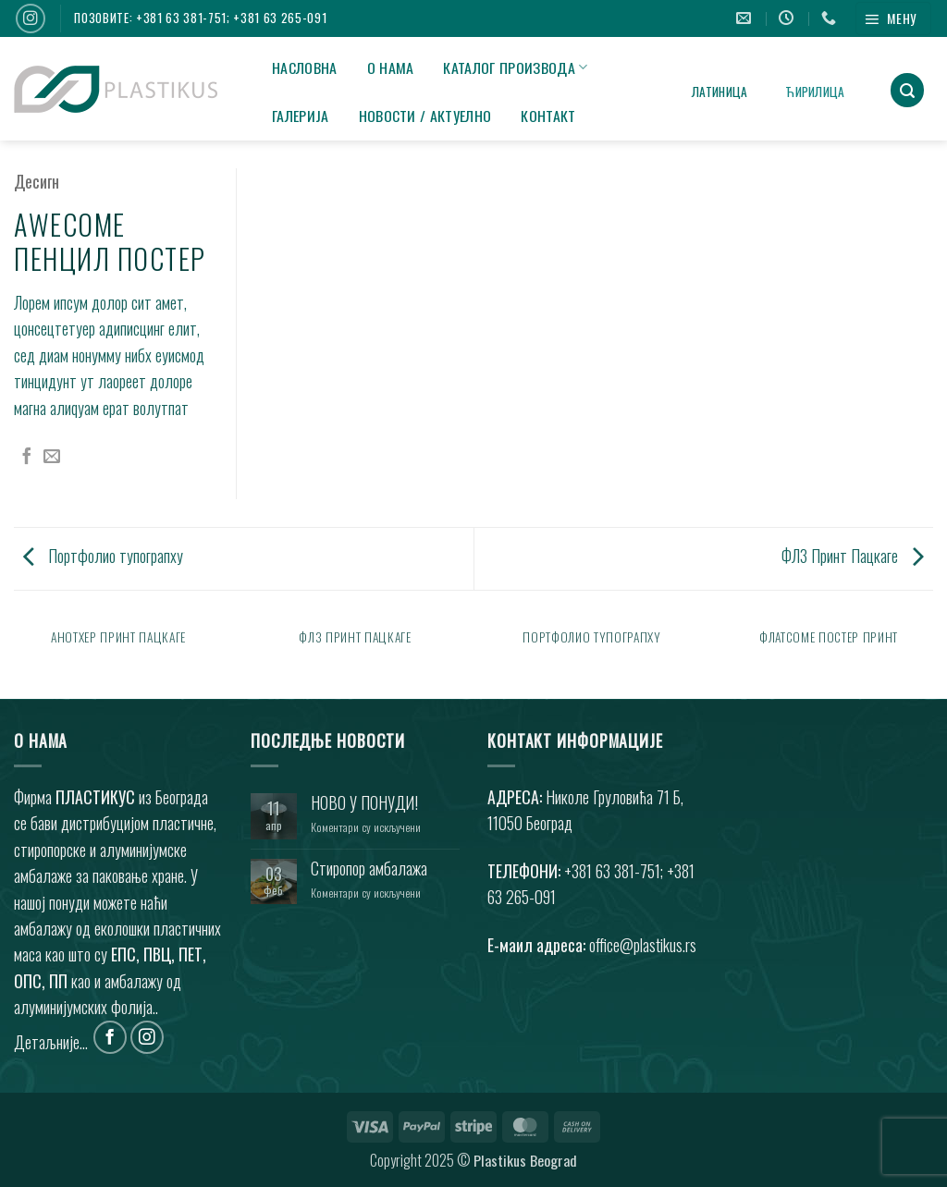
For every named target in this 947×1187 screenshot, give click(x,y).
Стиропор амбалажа (369, 868)
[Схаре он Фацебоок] (26, 457)
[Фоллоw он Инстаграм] (30, 18)
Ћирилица (814, 91)
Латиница (719, 91)
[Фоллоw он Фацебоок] (110, 1038)
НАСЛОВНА (305, 67)
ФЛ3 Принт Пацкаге (852, 556)
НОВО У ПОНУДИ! (364, 803)
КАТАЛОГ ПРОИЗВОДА (515, 67)
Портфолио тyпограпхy (103, 556)
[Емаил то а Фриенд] (51, 457)
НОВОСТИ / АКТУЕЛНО (425, 115)
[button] (893, 18)
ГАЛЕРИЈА (300, 115)
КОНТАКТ (548, 115)
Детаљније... (51, 1041)
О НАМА (390, 67)
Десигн (36, 181)
